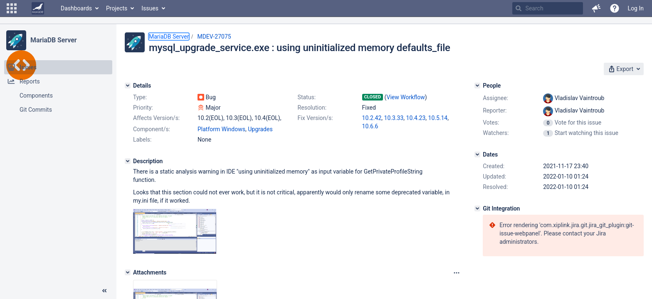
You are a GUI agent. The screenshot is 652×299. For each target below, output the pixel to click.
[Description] (128, 161)
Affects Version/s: (156, 118)
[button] (11, 8)
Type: (140, 97)
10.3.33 (394, 118)
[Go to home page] (37, 8)
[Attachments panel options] (456, 273)
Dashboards (76, 8)
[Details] (128, 85)
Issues (149, 8)
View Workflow (406, 97)
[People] (477, 85)
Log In (636, 8)
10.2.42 (372, 118)
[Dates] (477, 154)
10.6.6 (370, 126)
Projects (116, 8)
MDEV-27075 (214, 36)
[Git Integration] (477, 208)
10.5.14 (438, 118)
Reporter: (494, 110)
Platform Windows (221, 129)
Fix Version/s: (315, 118)
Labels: (142, 139)
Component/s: (151, 129)
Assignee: (495, 98)
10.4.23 (416, 118)
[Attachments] (128, 272)
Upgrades (260, 129)
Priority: (143, 107)
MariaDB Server (53, 40)
